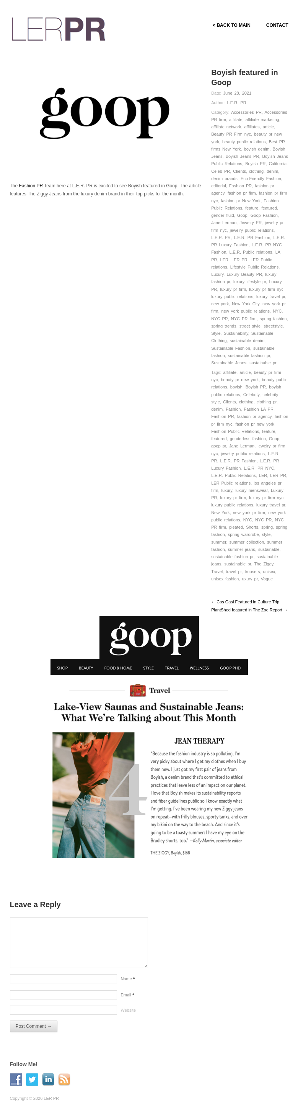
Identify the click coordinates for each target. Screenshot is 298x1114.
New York (220, 512)
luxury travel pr (270, 296)
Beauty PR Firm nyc (231, 134)
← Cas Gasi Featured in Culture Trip (245, 602)
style (266, 534)
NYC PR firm (244, 318)
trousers (252, 571)
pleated (236, 527)
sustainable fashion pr (249, 355)
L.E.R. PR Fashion (252, 237)
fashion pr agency (254, 416)
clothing (256, 171)
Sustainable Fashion (230, 348)
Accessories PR (246, 112)
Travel (217, 571)
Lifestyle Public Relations (254, 267)
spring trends (223, 326)
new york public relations (245, 311)
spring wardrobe (243, 534)
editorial (218, 185)
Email (127, 995)
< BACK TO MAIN (231, 25)
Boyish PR (255, 163)
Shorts (252, 527)
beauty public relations (243, 141)
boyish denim (257, 149)
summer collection (246, 542)
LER (224, 259)
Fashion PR (240, 185)
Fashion (233, 409)
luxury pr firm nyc (266, 289)
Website (128, 1010)
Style (215, 333)
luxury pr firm (233, 289)
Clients (239, 171)
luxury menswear (251, 490)
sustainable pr (263, 362)
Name (128, 978)
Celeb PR (220, 171)
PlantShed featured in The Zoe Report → (249, 610)
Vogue (267, 579)
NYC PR (219, 318)
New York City (245, 303)
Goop (242, 215)
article (268, 127)
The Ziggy (263, 564)
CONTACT (277, 25)
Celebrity (251, 394)
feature (251, 208)
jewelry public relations (252, 230)
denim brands (224, 178)
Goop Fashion (264, 215)
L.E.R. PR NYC (259, 468)
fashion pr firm (242, 193)
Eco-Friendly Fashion (261, 178)
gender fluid (222, 215)
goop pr (218, 446)
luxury (227, 490)
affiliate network (226, 127)
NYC (277, 311)
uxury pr (250, 579)
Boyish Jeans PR (242, 156)
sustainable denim (247, 340)
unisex (269, 571)
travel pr (233, 571)
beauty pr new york (240, 379)
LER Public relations (231, 483)
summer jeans (241, 549)
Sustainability (236, 333)
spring (267, 527)
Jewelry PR (250, 222)
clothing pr (267, 402)
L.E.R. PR (236, 102)
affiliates (252, 127)
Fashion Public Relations (235, 431)
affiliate (236, 119)
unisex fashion (225, 579)
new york (220, 303)
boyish (236, 387)
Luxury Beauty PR (244, 274)
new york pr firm (249, 512)
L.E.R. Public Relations (233, 475)
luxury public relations (232, 296)
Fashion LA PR (259, 409)
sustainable (269, 549)
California (278, 163)
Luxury (217, 274)
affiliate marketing (262, 119)
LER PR (239, 259)
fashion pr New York (241, 200)
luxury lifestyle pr (249, 281)
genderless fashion (248, 438)
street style (250, 326)
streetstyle (273, 326)
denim (272, 171)
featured (269, 208)
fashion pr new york (255, 424)
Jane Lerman (223, 222)
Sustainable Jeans (228, 362)
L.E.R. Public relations (250, 252)
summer (218, 542)
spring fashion (273, 318)
